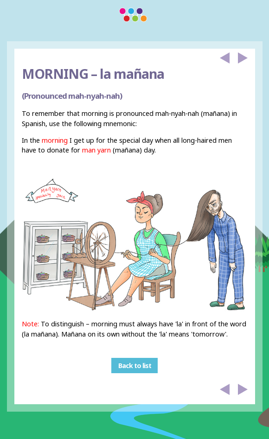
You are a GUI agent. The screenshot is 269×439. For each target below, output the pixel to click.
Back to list (134, 365)
